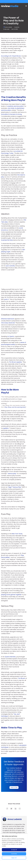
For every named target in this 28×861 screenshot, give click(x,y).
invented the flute (7, 240)
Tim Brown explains (15, 362)
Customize (14, 854)
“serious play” (12, 473)
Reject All (14, 858)
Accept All (14, 849)
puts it (6, 299)
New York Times (17, 534)
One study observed (8, 323)
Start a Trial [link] (14, 787)
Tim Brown (21, 678)
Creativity (16, 27)
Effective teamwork (7, 319)
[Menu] (26, 6)
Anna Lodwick (8, 27)
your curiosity (10, 266)
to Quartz (11, 336)
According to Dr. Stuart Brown (11, 56)
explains (6, 428)
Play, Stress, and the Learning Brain (15, 407)
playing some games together (11, 595)
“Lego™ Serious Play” (14, 487)
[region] (14, 847)
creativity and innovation (15, 106)
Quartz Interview (10, 657)
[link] (7, 808)
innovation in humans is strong (11, 114)
